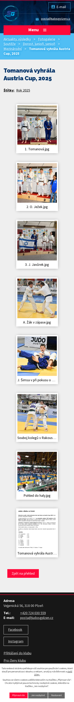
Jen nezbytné (38, 695)
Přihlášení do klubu (17, 653)
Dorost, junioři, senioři (39, 44)
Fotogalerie (46, 39)
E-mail (61, 7)
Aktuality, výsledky (17, 39)
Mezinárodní (13, 48)
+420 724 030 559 (33, 613)
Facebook (15, 629)
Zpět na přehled (23, 573)
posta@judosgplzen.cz (55, 19)
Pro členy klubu (15, 660)
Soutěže (10, 44)
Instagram (15, 641)
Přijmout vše (18, 695)
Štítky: (9, 90)
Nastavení (56, 695)
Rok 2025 (23, 90)
